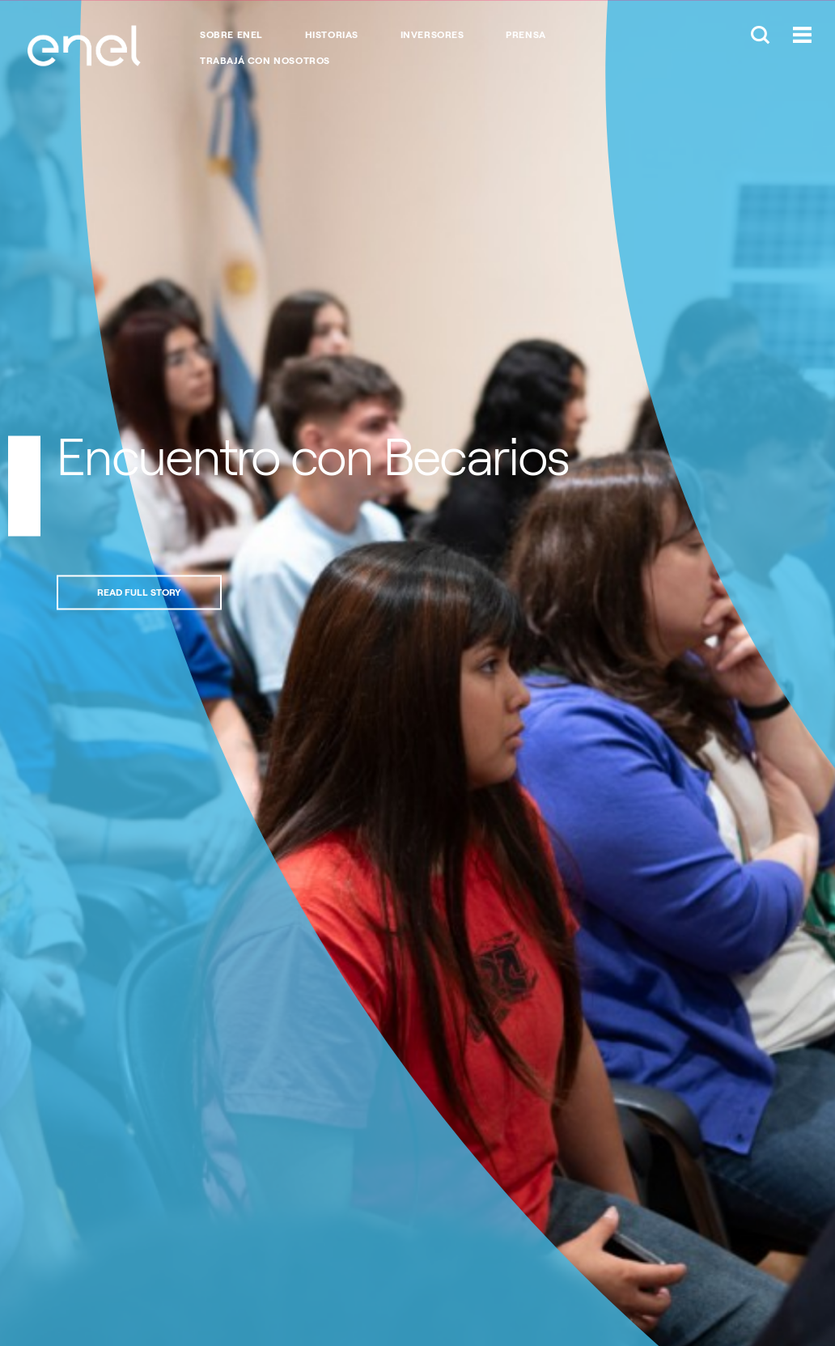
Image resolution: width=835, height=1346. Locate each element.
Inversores (432, 34)
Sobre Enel (231, 34)
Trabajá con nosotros (265, 60)
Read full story (139, 591)
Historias (331, 34)
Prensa (526, 34)
